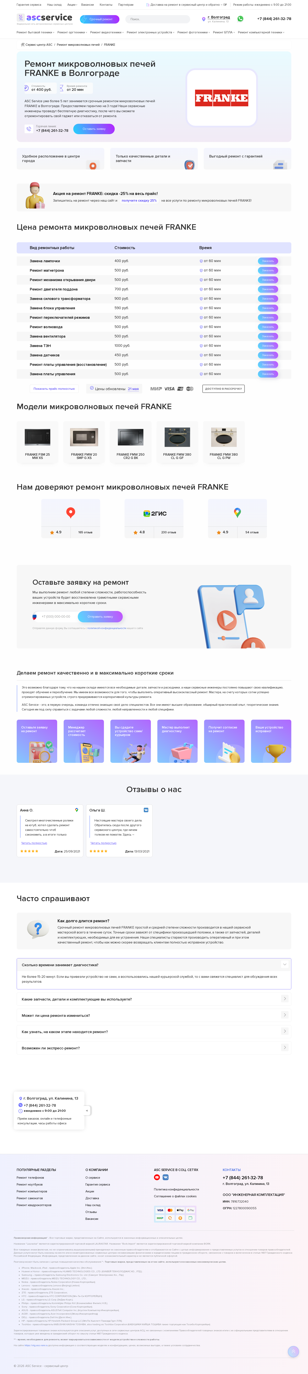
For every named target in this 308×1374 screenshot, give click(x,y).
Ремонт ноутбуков (30, 1184)
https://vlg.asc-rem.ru (36, 1345)
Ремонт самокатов (30, 1198)
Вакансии (87, 4)
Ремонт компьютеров (32, 1191)
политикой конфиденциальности (106, 628)
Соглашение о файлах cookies (175, 1196)
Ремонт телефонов (30, 1178)
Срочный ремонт (96, 19)
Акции (71, 4)
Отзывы (91, 1212)
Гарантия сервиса (29, 4)
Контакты (106, 4)
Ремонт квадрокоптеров (34, 1205)
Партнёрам (125, 4)
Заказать (268, 261)
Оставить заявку (94, 129)
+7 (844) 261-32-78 (274, 19)
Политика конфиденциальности (176, 1189)
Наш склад (54, 4)
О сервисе (92, 1178)
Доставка (92, 1198)
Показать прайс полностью (54, 389)
